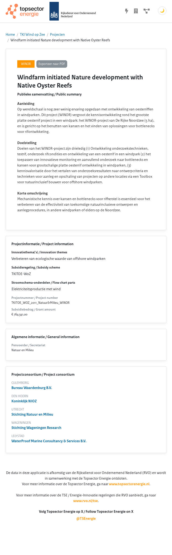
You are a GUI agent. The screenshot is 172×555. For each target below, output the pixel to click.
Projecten (57, 34)
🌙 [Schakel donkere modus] (162, 11)
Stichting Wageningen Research (36, 428)
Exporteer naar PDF (52, 64)
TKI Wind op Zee (32, 34)
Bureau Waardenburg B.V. (31, 388)
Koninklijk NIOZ (24, 401)
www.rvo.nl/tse (85, 501)
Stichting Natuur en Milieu (32, 414)
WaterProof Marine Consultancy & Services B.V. (48, 441)
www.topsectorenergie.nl (129, 484)
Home (10, 34)
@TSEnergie (86, 518)
